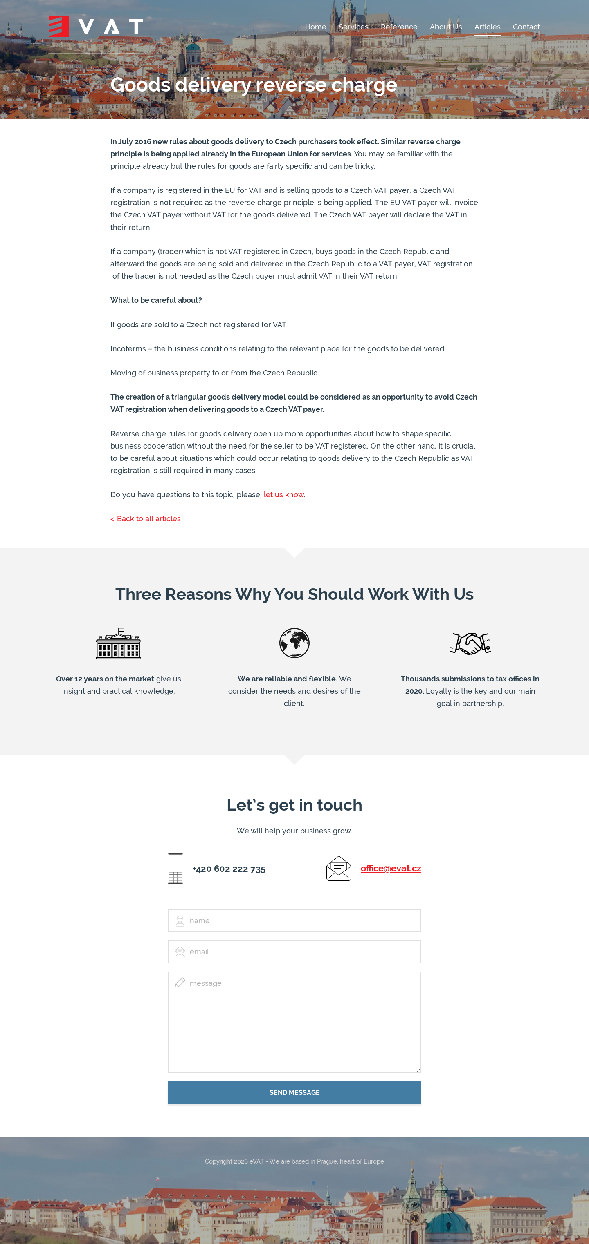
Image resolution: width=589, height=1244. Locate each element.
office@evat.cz (391, 868)
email (199, 951)
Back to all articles (149, 518)
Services (354, 27)
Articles (487, 27)
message (206, 983)
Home (315, 27)
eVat (96, 26)
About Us (446, 27)
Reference (399, 27)
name (200, 920)
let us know (284, 494)
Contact (526, 27)
